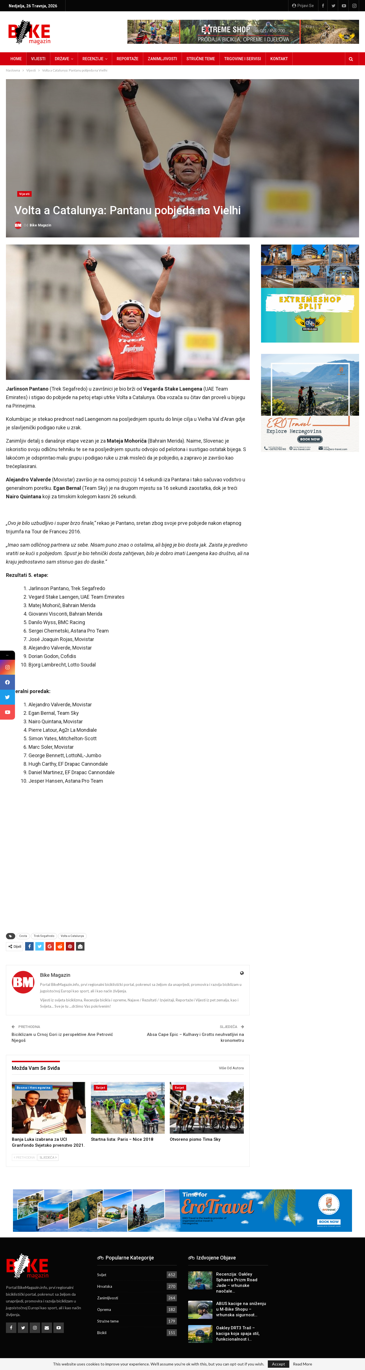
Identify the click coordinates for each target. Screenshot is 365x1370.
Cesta (23, 936)
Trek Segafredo (44, 936)
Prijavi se (303, 5)
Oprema (104, 1309)
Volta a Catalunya (72, 936)
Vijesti (38, 59)
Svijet (100, 1088)
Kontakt (279, 59)
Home (16, 59)
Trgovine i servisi (242, 59)
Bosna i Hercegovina (34, 1088)
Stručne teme (200, 59)
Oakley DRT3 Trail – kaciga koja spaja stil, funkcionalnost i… (238, 1333)
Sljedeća (48, 1157)
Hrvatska (104, 1286)
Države (62, 59)
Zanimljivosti (162, 59)
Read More (302, 1364)
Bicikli (102, 1332)
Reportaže (127, 59)
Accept (278, 1364)
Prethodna (24, 1157)
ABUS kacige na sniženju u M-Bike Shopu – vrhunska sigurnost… (241, 1309)
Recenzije (92, 59)
